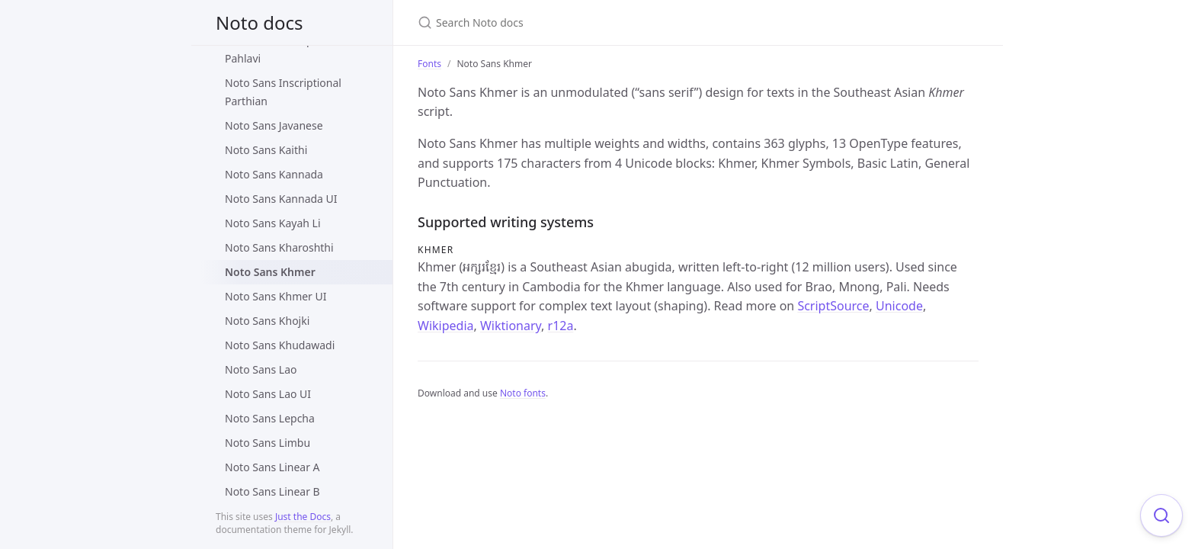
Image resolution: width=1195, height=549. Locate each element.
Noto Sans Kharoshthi (279, 247)
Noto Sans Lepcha (270, 418)
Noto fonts (523, 393)
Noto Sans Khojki (267, 320)
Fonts (429, 63)
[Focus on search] (1161, 515)
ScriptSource (833, 305)
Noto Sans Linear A (272, 467)
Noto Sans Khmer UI (276, 296)
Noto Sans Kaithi (266, 150)
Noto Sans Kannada (274, 174)
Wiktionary (510, 325)
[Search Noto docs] (597, 22)
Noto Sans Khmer (270, 272)
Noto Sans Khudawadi (280, 345)
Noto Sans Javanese (274, 125)
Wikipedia (446, 325)
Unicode (899, 305)
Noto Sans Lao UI (268, 394)
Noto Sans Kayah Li (273, 223)
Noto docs (259, 22)
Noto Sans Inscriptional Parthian (283, 91)
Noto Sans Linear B (272, 491)
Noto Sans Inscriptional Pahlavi (283, 49)
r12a (561, 325)
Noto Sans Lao (260, 369)
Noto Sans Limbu (267, 442)
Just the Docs (303, 516)
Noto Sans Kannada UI (281, 198)
